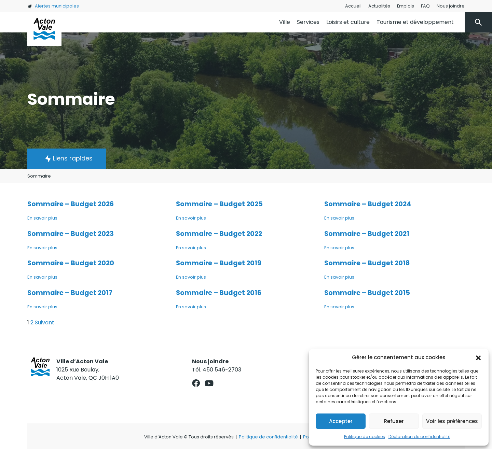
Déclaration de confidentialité (419, 436)
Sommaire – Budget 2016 (218, 292)
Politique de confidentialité (268, 437)
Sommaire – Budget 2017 (69, 292)
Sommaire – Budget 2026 (70, 204)
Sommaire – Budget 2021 (366, 233)
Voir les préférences (452, 421)
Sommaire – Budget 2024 (367, 204)
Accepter (341, 421)
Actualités (379, 6)
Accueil (353, 6)
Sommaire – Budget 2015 (367, 292)
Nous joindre (451, 6)
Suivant (44, 322)
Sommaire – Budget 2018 (367, 263)
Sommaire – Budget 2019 (218, 263)
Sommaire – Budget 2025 (219, 204)
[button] (478, 357)
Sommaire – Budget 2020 (70, 263)
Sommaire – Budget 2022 (219, 233)
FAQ (425, 6)
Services (308, 22)
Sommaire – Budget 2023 (70, 233)
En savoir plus (42, 218)
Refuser (394, 421)
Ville (284, 22)
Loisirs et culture (348, 22)
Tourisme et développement (415, 22)
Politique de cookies (364, 436)
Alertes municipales (53, 6)
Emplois (405, 6)
